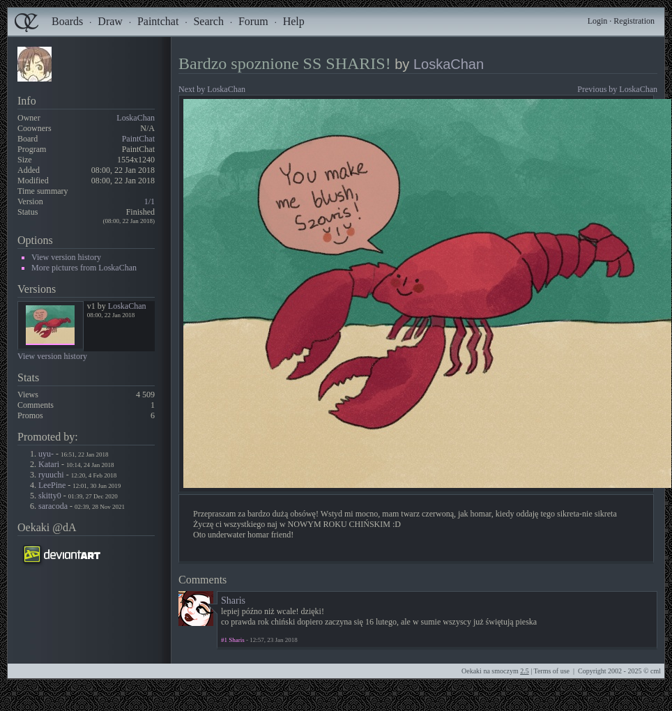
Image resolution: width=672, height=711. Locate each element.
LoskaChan (135, 118)
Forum (253, 21)
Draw (110, 21)
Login (598, 21)
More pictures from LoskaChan (84, 268)
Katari (48, 464)
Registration (634, 21)
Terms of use (551, 671)
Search (208, 21)
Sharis (233, 600)
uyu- (46, 454)
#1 (224, 639)
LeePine (52, 485)
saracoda (53, 506)
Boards (67, 21)
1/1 (149, 201)
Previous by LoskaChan (617, 89)
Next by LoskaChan (211, 89)
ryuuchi (51, 475)
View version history (66, 257)
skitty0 (49, 495)
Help (294, 21)
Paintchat (158, 21)
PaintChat (138, 139)
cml (655, 671)
